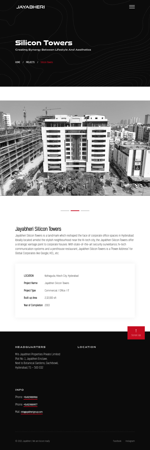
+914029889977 (30, 404)
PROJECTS (30, 62)
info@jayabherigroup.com (32, 412)
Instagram (130, 441)
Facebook (117, 441)
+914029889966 (30, 397)
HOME (17, 62)
